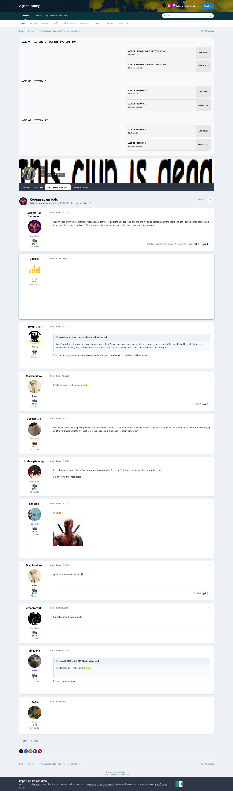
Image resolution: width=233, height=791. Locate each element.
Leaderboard (84, 23)
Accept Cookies (181, 784)
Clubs (22, 23)
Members (39, 187)
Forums (33, 23)
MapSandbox (34, 376)
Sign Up (207, 6)
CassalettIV (34, 418)
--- (43, 169)
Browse (25, 17)
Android (109, 23)
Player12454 (34, 326)
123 (34, 404)
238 (34, 532)
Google (34, 258)
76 (35, 678)
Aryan (178, 244)
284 (34, 282)
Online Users (68, 23)
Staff (55, 23)
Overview (26, 187)
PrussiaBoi (189, 244)
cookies (36, 784)
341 (34, 244)
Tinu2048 (199, 404)
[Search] (177, 15)
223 (34, 446)
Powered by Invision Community (116, 775)
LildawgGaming (34, 461)
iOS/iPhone (123, 23)
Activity (37, 16)
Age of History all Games (56, 16)
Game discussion (80, 187)
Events (45, 23)
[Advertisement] (106, 287)
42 (35, 354)
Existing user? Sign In (187, 6)
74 (35, 725)
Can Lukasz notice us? (57, 187)
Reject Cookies (203, 784)
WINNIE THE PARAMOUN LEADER (162, 244)
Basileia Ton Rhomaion (43, 203)
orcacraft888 (34, 608)
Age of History (29, 6)
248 (34, 636)
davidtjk (34, 503)
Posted (58, 213)
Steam (98, 23)
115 (34, 489)
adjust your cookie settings (100, 784)
